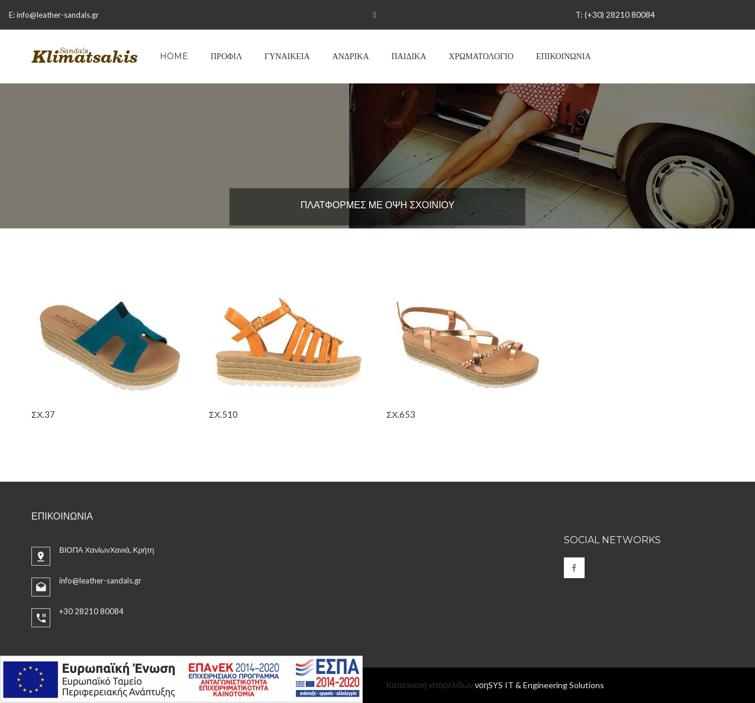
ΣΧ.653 (400, 414)
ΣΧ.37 (43, 414)
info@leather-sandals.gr (100, 580)
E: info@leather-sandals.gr (54, 15)
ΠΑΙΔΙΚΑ (409, 56)
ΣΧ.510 (223, 414)
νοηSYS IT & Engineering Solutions (540, 685)
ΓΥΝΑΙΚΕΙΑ (287, 56)
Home (174, 56)
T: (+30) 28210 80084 (615, 14)
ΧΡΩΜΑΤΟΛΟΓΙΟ (481, 56)
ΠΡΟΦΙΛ (226, 56)
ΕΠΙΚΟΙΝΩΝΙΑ (563, 56)
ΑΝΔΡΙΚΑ (351, 56)
